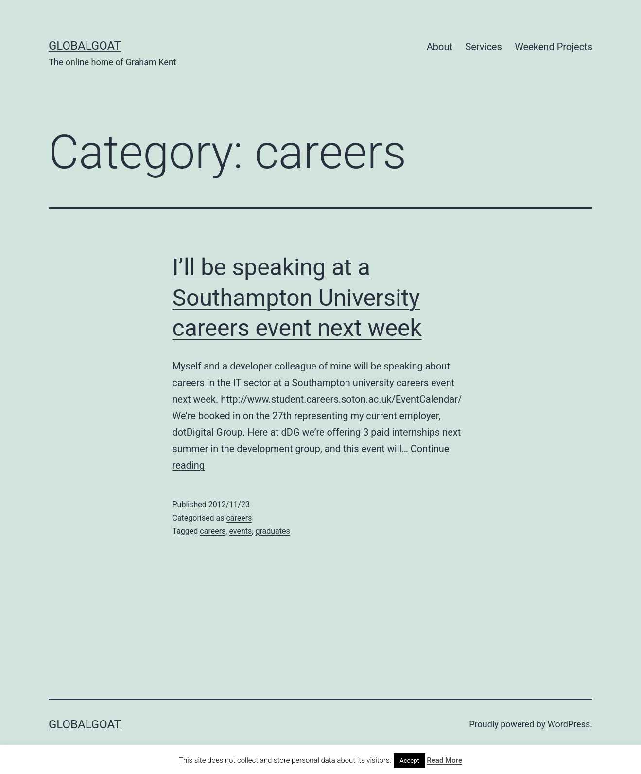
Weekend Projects (553, 47)
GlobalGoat (85, 46)
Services (483, 47)
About (439, 47)
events (240, 531)
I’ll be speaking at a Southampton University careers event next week (297, 297)
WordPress (569, 724)
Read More (444, 760)
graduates (272, 531)
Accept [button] (409, 760)
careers (239, 518)
